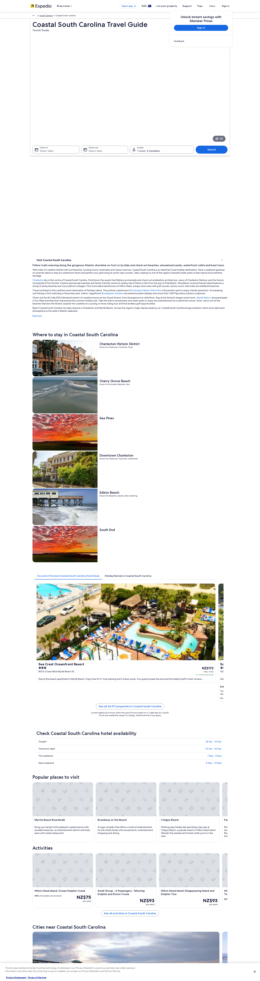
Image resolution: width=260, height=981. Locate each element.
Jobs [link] (33, 920)
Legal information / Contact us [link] (146, 941)
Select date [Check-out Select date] (94, 118)
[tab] (117, 324)
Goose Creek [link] (42, 821)
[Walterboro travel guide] (136, 718)
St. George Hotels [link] (140, 793)
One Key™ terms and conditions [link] (147, 931)
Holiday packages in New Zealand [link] (97, 931)
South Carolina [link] (78, 16)
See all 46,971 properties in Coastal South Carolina (154, 406)
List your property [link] (38, 925)
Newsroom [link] (35, 936)
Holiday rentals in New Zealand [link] (96, 925)
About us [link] (35, 915)
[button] (130, 746)
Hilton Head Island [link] (94, 834)
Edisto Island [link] (187, 828)
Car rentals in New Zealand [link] (94, 941)
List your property (172, 5)
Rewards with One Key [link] (92, 957)
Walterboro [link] (90, 815)
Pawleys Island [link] (188, 821)
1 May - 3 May (214, 451)
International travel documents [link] (198, 936)
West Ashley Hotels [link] (141, 780)
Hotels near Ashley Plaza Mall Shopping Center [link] (64, 787)
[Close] (254, 971)
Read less (86, 191)
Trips (206, 5)
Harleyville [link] (89, 840)
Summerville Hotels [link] (50, 793)
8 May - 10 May (214, 458)
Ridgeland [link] (40, 828)
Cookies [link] (136, 920)
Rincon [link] (184, 834)
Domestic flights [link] (89, 936)
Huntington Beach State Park (195, 159)
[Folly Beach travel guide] (98, 718)
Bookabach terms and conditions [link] (148, 936)
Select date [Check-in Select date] (44, 118)
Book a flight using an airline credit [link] (200, 931)
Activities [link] (41, 166)
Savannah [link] (40, 840)
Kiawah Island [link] (91, 821)
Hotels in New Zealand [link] (92, 920)
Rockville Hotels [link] (48, 768)
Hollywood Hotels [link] (140, 768)
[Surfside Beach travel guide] (210, 718)
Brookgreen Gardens (209, 162)
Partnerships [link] (36, 931)
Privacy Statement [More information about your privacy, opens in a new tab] (16, 977)
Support (193, 5)
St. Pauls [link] (136, 821)
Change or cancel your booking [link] (199, 920)
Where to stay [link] (43, 161)
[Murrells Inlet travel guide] (173, 718)
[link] (201, 41)
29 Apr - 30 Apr (213, 444)
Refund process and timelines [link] (198, 925)
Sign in (225, 5)
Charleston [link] (89, 828)
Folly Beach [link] (41, 815)
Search (213, 116)
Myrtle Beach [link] (139, 834)
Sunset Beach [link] (139, 828)
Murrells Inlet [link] (139, 815)
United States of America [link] (58, 16)
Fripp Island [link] (41, 834)
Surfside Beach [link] (189, 815)
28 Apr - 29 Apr (214, 437)
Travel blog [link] (87, 952)
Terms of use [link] (139, 925)
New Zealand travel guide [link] (93, 915)
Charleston (86, 146)
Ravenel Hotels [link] (48, 774)
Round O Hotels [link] (48, 780)
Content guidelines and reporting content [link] (152, 947)
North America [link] (37, 16)
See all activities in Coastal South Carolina (154, 695)
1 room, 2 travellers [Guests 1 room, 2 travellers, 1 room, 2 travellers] (148, 118)
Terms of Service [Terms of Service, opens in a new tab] (36, 977)
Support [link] (188, 915)
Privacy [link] (136, 915)
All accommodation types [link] (93, 947)
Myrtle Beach (109, 172)
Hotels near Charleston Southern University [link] (153, 774)
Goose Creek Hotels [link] (141, 787)
